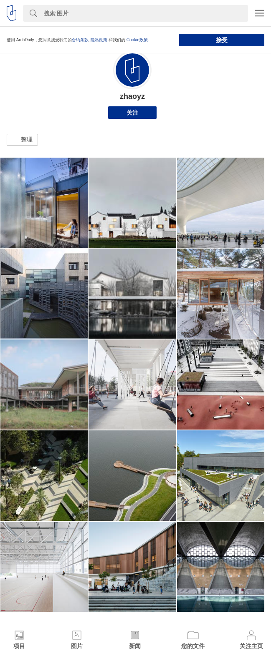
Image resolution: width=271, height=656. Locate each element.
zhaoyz (132, 96)
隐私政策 (99, 40)
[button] (22, 140)
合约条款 (80, 40)
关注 (132, 112)
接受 (222, 40)
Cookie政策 (137, 40)
